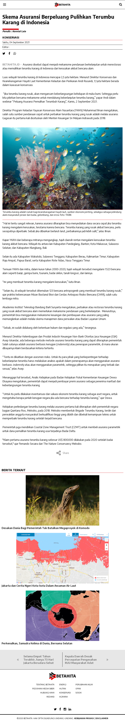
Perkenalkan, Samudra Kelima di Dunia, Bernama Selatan (37, 643)
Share (62, 453)
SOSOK (79, 692)
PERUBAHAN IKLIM (84, 684)
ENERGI (62, 684)
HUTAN (62, 688)
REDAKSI (50, 697)
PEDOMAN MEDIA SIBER (43, 688)
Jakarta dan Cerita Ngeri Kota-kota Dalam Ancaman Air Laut (39, 585)
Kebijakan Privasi (84, 718)
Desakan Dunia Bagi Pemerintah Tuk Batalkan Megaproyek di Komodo (46, 528)
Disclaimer (101, 718)
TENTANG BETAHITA (45, 684)
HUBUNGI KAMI (47, 692)
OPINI (78, 688)
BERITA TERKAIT (14, 470)
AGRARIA (63, 697)
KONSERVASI (65, 692)
